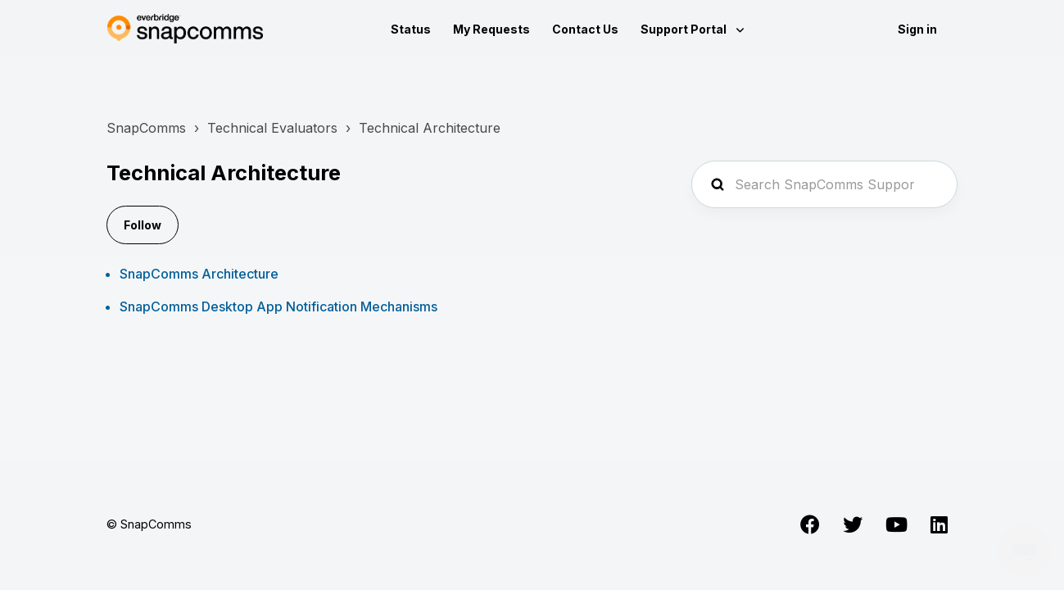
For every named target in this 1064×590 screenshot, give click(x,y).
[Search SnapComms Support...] (824, 184)
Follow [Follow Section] (142, 225)
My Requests (491, 29)
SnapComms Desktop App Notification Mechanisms (278, 306)
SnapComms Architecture (199, 274)
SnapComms (146, 128)
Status (411, 29)
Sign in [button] (917, 29)
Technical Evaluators (272, 128)
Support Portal (685, 29)
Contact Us (585, 29)
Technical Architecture (429, 128)
